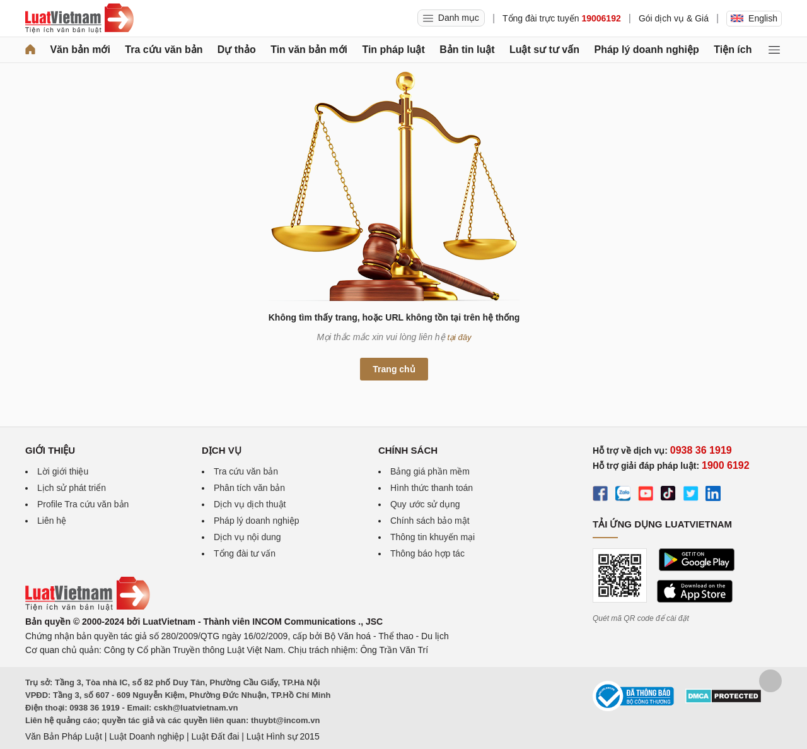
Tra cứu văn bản (163, 49)
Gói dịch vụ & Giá (674, 18)
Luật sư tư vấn (544, 49)
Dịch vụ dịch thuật (250, 504)
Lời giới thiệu (62, 471)
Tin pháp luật (393, 49)
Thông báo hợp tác (427, 553)
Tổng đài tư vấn (245, 553)
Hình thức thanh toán (431, 488)
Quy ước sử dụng (425, 504)
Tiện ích (733, 49)
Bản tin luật (466, 49)
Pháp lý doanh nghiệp (646, 49)
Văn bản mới (80, 49)
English (754, 18)
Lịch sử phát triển (71, 488)
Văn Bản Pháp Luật (63, 736)
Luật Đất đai (215, 736)
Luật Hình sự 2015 (283, 736)
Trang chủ (394, 369)
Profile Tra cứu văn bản (83, 504)
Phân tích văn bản (249, 488)
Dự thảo (237, 49)
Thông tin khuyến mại (432, 537)
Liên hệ (51, 521)
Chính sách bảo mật (430, 521)
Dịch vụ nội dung (247, 537)
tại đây (460, 337)
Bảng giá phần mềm (430, 471)
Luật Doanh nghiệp (146, 736)
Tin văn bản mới (308, 49)
